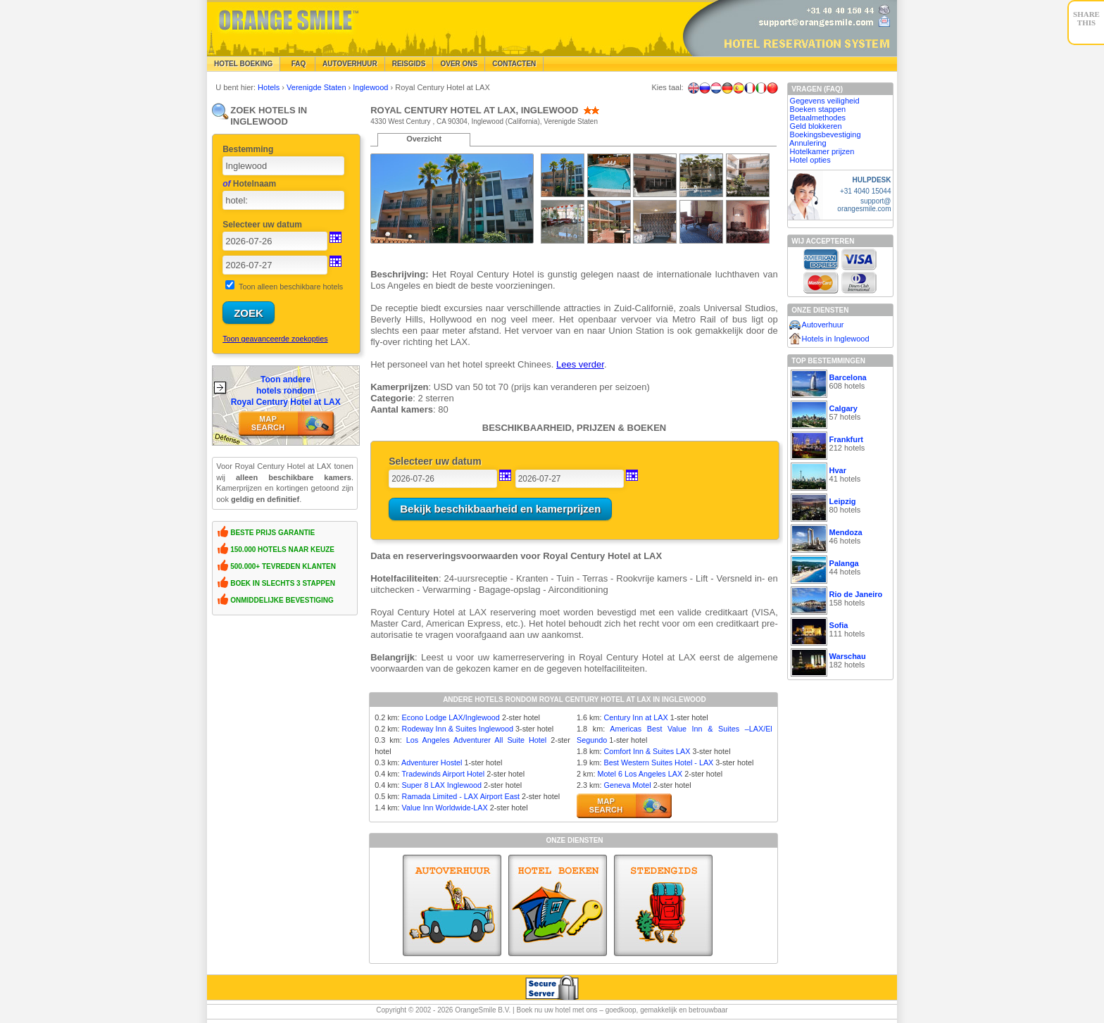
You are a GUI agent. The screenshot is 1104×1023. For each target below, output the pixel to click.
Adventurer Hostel (431, 762)
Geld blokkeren (816, 126)
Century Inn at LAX (635, 717)
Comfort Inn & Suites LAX (646, 751)
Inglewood (371, 87)
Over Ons (458, 64)
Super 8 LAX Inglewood (442, 785)
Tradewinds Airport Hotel (442, 774)
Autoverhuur (349, 64)
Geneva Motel (627, 785)
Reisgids (409, 64)
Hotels (270, 87)
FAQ (297, 64)
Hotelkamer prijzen (822, 151)
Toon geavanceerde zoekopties (274, 338)
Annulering (808, 143)
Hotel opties (810, 160)
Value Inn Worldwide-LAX (445, 807)
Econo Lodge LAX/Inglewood (451, 717)
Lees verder (580, 364)
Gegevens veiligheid (825, 100)
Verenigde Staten (317, 87)
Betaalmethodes (818, 117)
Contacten (514, 64)
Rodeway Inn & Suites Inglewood (457, 728)
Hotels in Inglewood (836, 338)
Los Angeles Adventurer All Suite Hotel (476, 740)
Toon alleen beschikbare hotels (291, 286)
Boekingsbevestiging (825, 134)
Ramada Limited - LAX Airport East (461, 796)
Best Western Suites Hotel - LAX (658, 762)
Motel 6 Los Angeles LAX (639, 774)
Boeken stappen (818, 109)
